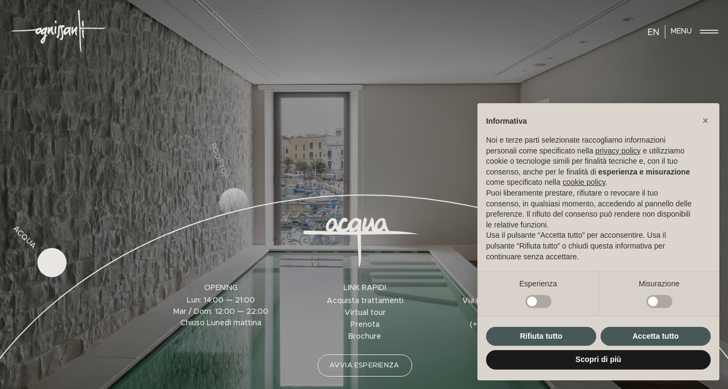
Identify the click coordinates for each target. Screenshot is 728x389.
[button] (705, 120)
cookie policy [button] (584, 182)
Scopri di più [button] (599, 359)
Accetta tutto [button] (655, 336)
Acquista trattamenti (365, 301)
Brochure (364, 336)
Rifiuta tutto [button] (541, 336)
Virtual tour (365, 313)
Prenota (365, 324)
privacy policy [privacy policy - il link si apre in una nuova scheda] (618, 150)
